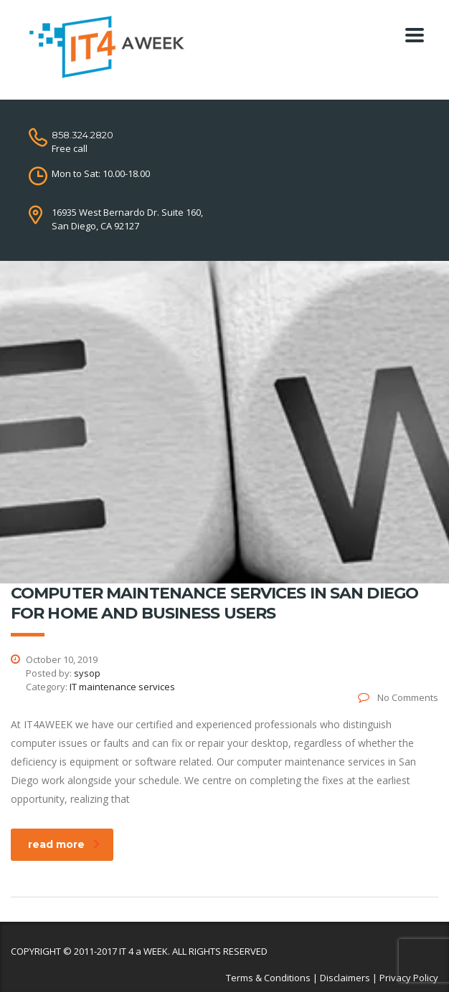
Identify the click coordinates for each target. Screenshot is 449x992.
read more (64, 844)
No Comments (398, 697)
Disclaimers (345, 977)
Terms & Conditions (268, 977)
